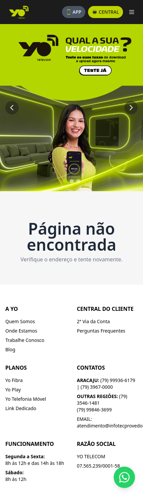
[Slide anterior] (12, 107)
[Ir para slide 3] (78, 181)
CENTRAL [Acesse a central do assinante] (105, 12)
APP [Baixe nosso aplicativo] (73, 12)
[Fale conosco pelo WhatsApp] (124, 477)
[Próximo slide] (131, 107)
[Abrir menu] (132, 12)
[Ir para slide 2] (72, 181)
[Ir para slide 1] (65, 181)
